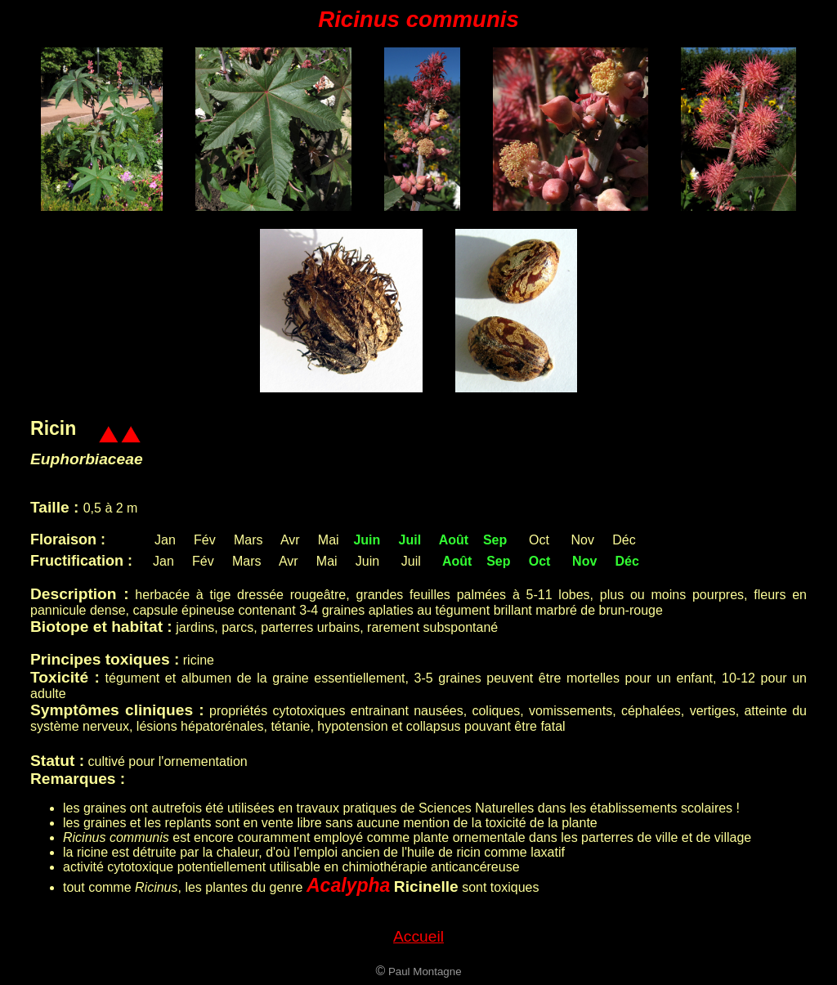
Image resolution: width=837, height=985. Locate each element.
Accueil (418, 936)
